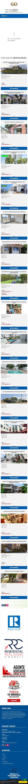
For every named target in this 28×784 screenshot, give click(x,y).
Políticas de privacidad (7, 763)
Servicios (4, 757)
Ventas (4, 756)
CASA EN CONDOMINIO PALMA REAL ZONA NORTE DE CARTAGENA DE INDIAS (14, 482)
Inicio (4, 754)
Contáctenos (5, 761)
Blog (4, 759)
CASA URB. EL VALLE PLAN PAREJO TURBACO (14, 571)
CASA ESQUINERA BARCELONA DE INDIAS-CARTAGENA (14, 391)
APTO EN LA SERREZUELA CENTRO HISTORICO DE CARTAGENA (14, 422)
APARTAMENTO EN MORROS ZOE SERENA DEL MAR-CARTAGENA (14, 182)
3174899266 (15, 10)
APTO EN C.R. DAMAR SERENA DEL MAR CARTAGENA (14, 212)
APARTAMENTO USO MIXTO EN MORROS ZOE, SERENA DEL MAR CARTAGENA (14, 272)
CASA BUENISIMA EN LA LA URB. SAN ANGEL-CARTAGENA (14, 241)
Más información (7, 782)
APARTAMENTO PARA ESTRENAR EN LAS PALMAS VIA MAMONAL (14, 153)
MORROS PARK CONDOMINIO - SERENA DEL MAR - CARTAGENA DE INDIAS (14, 63)
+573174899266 (13, 11)
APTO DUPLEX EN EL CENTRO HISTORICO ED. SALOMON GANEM (14, 302)
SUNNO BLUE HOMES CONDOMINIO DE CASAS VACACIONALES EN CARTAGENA (14, 93)
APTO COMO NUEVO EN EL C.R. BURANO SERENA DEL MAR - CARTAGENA (14, 332)
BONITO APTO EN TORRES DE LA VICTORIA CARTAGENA (14, 361)
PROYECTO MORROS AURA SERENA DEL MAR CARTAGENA (14, 541)
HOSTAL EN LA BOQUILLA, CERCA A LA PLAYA (14, 122)
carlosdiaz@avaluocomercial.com (9, 742)
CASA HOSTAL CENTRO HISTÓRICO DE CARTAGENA (14, 511)
